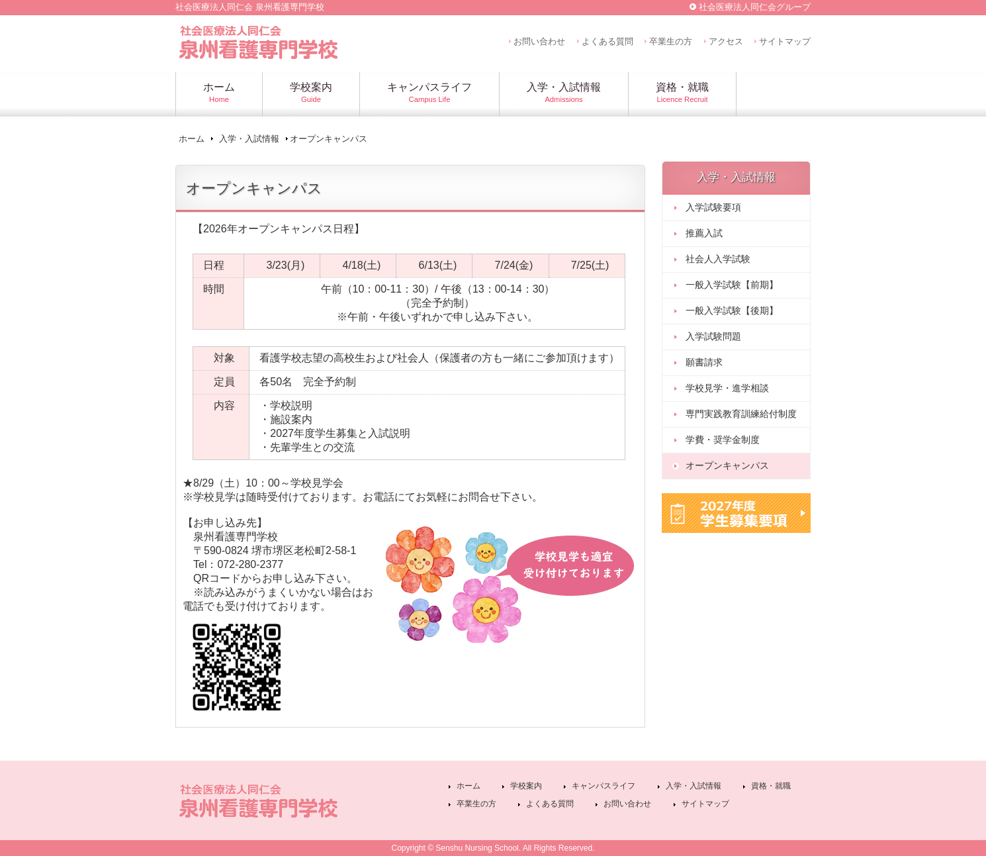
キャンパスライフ (603, 785)
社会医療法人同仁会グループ (755, 7)
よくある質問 (607, 41)
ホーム (191, 139)
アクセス (726, 41)
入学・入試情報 (249, 139)
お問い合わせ (539, 41)
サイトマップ (785, 41)
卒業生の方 (670, 41)
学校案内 (526, 785)
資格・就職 (771, 785)
